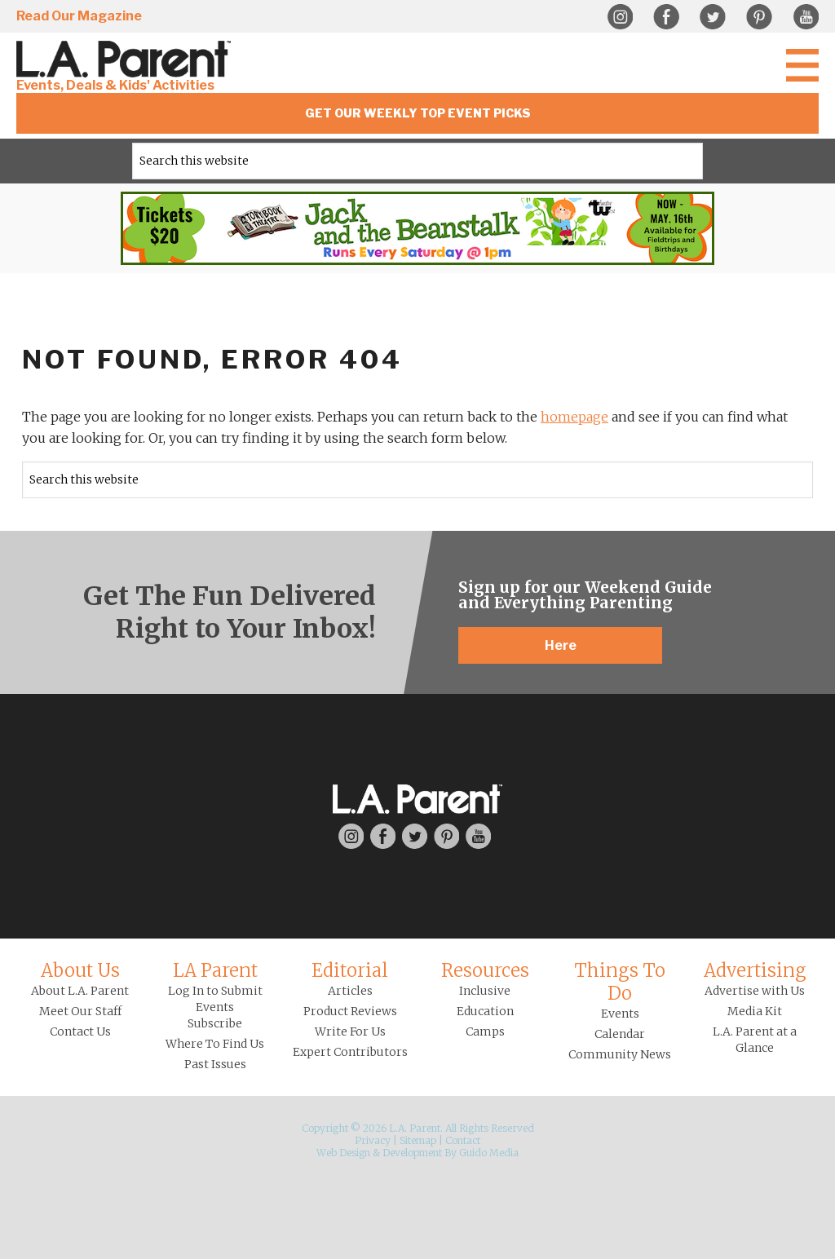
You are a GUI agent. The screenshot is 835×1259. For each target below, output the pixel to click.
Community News (619, 1054)
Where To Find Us (215, 1043)
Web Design (343, 1152)
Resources (485, 970)
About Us (80, 970)
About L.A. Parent (80, 990)
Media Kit (754, 1011)
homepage (574, 417)
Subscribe (215, 1023)
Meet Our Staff (80, 1011)
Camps (485, 1031)
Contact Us (80, 1031)
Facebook (666, 17)
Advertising (755, 970)
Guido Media (489, 1152)
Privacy (373, 1140)
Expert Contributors (350, 1052)
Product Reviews (350, 1011)
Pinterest (759, 17)
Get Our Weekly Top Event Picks (418, 113)
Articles (350, 990)
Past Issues (215, 1064)
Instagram (620, 17)
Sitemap (418, 1140)
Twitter (713, 17)
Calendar (619, 1034)
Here (561, 645)
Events (620, 1013)
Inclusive (484, 990)
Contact (462, 1140)
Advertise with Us (755, 990)
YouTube (806, 17)
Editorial (349, 970)
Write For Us (350, 1031)
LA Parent (215, 970)
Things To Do (619, 982)
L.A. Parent (126, 59)
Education (485, 1011)
